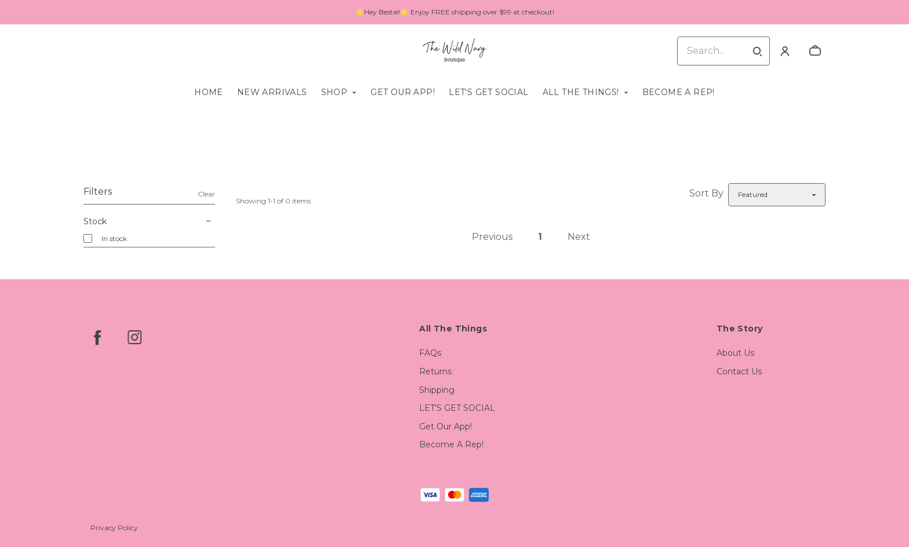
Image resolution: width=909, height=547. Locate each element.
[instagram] (134, 337)
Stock (149, 221)
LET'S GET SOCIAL (488, 92)
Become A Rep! (678, 92)
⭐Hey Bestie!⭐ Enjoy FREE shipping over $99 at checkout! (454, 12)
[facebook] (97, 337)
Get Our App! (402, 92)
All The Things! (581, 92)
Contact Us (739, 371)
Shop (334, 92)
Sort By (706, 193)
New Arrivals (272, 92)
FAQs (430, 353)
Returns (435, 371)
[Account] (785, 51)
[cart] (815, 51)
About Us (735, 353)
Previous (492, 236)
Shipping (436, 390)
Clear (206, 193)
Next (579, 236)
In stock (114, 238)
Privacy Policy (114, 527)
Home (208, 92)
